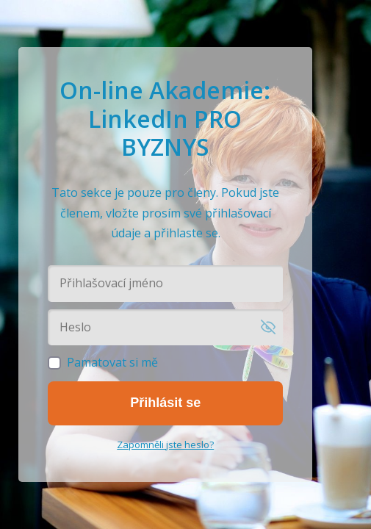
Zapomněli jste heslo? (165, 444)
